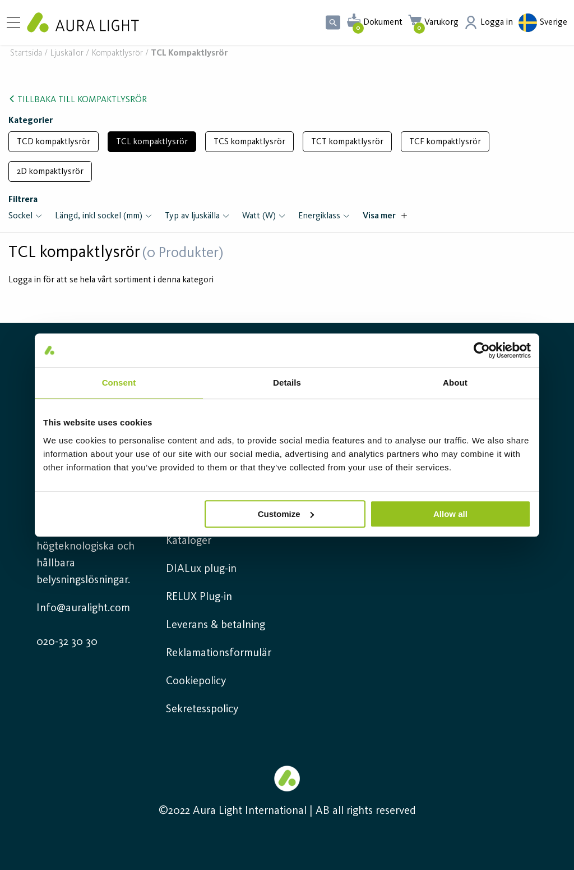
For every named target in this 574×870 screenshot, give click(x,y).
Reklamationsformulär (218, 653)
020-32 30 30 (67, 642)
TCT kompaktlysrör (347, 142)
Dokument (382, 22)
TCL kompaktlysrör (152, 142)
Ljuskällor (67, 53)
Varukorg (441, 22)
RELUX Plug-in (199, 597)
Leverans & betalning (215, 625)
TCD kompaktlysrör (53, 142)
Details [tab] (287, 382)
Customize (286, 514)
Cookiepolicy (196, 681)
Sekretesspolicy (202, 709)
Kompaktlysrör (117, 53)
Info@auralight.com (83, 608)
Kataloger (188, 541)
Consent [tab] (119, 382)
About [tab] (455, 382)
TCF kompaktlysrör (445, 142)
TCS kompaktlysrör (249, 142)
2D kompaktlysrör (50, 171)
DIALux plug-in (201, 569)
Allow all (450, 514)
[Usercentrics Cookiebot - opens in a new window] (482, 350)
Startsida (26, 53)
